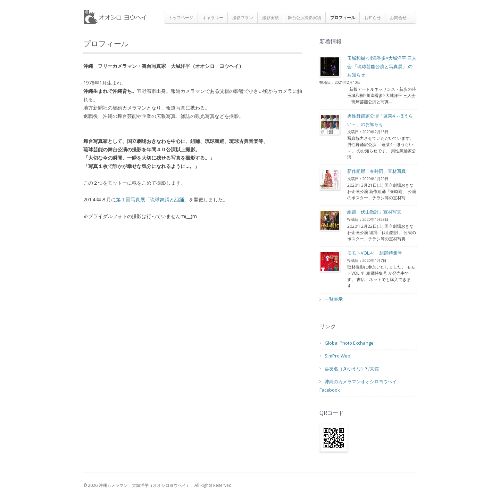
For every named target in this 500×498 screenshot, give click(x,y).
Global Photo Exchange (349, 343)
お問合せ (398, 18)
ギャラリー (212, 18)
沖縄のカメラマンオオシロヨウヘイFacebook (358, 385)
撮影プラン (242, 18)
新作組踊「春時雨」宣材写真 (376, 171)
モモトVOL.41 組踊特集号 (374, 253)
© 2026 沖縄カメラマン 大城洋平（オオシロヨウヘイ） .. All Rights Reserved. (158, 485)
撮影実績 (270, 18)
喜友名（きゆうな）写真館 (352, 369)
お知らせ (372, 18)
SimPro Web (337, 356)
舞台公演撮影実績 (304, 18)
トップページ (180, 18)
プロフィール (342, 18)
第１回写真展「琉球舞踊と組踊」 (152, 199)
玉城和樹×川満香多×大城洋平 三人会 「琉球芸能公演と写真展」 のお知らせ (381, 66)
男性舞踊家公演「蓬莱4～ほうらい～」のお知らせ (380, 120)
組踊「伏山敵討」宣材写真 (374, 212)
